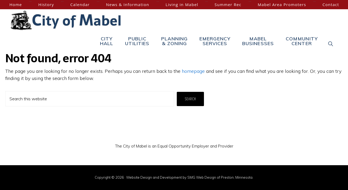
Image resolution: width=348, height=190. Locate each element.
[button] (330, 43)
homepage (193, 71)
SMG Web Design (201, 177)
